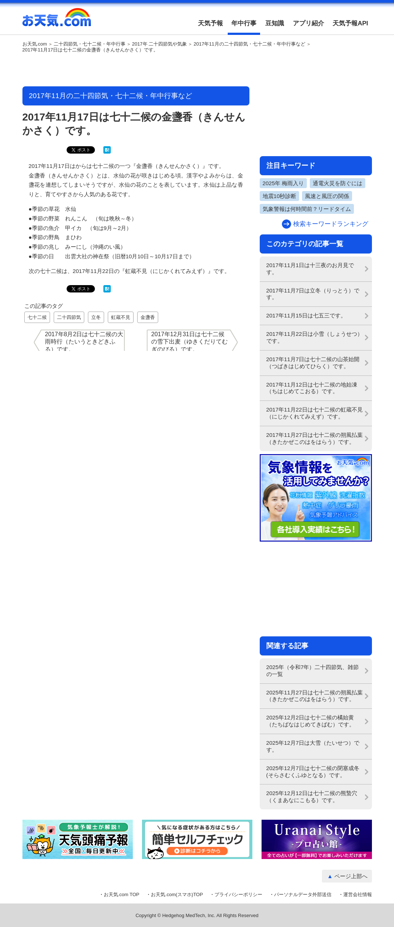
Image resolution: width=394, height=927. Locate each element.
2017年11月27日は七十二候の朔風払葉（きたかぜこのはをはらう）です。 (314, 438)
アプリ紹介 (308, 23)
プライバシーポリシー (238, 894)
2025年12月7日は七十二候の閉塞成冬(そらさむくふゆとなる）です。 (313, 771)
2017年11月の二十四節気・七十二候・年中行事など (249, 44)
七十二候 (37, 317)
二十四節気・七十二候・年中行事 (89, 44)
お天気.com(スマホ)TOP (177, 894)
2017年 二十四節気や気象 (159, 44)
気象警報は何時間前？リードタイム (307, 209)
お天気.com (56, 21)
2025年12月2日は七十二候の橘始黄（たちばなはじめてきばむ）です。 (310, 720)
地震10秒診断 (280, 196)
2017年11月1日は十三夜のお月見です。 (310, 268)
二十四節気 (69, 317)
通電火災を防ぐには (337, 183)
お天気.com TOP (121, 894)
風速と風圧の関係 (327, 196)
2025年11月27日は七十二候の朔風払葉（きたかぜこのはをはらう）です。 (314, 696)
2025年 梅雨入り (283, 183)
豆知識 (274, 23)
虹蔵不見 (120, 317)
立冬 (96, 317)
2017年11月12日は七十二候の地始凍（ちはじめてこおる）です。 (311, 388)
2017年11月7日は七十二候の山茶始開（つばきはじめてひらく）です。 (313, 362)
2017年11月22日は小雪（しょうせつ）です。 (314, 337)
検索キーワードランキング (330, 223)
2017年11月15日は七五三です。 (306, 315)
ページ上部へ (351, 876)
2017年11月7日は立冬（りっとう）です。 (313, 294)
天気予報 (210, 23)
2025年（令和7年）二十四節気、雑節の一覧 (312, 670)
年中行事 (243, 23)
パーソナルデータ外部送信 (302, 894)
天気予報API (350, 23)
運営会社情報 (357, 894)
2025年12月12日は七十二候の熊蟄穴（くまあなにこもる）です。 (311, 796)
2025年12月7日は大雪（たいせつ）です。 (313, 746)
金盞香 (148, 317)
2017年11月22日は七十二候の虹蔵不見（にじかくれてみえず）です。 (314, 413)
